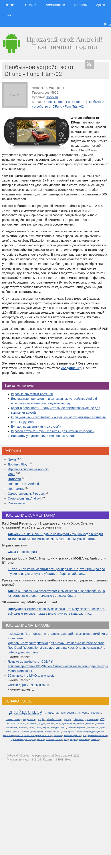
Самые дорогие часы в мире (28, 685)
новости (95, 712)
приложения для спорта (23, 739)
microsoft (11, 723)
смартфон (32, 723)
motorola (23, 727)
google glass (37, 731)
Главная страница (18, 759)
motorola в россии (72, 735)
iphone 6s (57, 735)
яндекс (73, 739)
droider (50, 723)
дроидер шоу (68, 723)
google (67, 719)
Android (21, 723)
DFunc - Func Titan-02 (69, 102)
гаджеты (52, 712)
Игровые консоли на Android (28, 469)
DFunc (47, 102)
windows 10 (93, 727)
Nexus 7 (13, 459)
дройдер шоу (25, 712)
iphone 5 (90, 723)
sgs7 (63, 727)
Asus (58, 723)
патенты (95, 739)
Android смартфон (76, 727)
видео (42, 723)
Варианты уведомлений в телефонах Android (43, 436)
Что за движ (22, 552)
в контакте (84, 739)
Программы (16, 488)
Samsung (79, 719)
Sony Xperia (68, 731)
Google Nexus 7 (52, 731)
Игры (11, 474)
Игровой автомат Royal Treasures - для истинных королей (52, 431)
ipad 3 (16, 731)
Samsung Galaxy (54, 739)
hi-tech (82, 712)
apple (41, 719)
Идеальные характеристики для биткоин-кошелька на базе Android (56, 643)
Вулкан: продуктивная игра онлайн (36, 426)
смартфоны (13, 719)
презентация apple (97, 735)
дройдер (55, 727)
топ (84, 735)
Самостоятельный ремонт (27, 493)
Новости (52, 97)
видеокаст (29, 719)
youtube (40, 739)
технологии (68, 712)
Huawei (81, 723)
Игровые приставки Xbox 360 (32, 394)
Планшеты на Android (23, 484)
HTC (102, 719)
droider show (54, 719)
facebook (25, 731)
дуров (46, 727)
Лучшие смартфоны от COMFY (30, 661)
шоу (66, 739)
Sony (31, 727)
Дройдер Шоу (17, 464)
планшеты (92, 719)
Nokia (38, 727)
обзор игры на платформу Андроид (33, 735)
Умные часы (17, 503)
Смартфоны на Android (24, 498)
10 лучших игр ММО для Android (31, 675)
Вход (107, 24)
